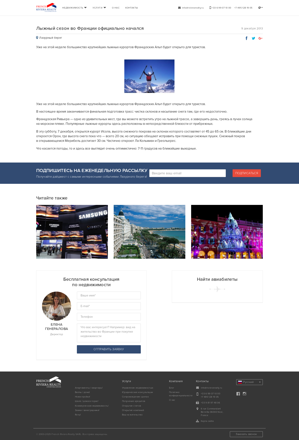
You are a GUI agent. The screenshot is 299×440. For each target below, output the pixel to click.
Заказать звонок (246, 434)
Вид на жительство (132, 414)
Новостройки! (82, 396)
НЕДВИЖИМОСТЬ (74, 7)
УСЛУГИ (99, 7)
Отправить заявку (109, 349)
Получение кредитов (133, 401)
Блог (171, 387)
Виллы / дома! (82, 392)
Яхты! (78, 414)
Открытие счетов (131, 405)
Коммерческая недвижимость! (92, 405)
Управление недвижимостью (137, 387)
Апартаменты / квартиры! (89, 387)
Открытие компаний (133, 410)
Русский (249, 382)
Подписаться (246, 173)
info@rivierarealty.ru (191, 7)
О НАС (115, 7)
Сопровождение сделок (135, 396)
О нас (172, 400)
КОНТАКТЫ (131, 7)
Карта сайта (207, 421)
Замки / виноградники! (87, 410)
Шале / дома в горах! (86, 401)
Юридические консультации (137, 392)
